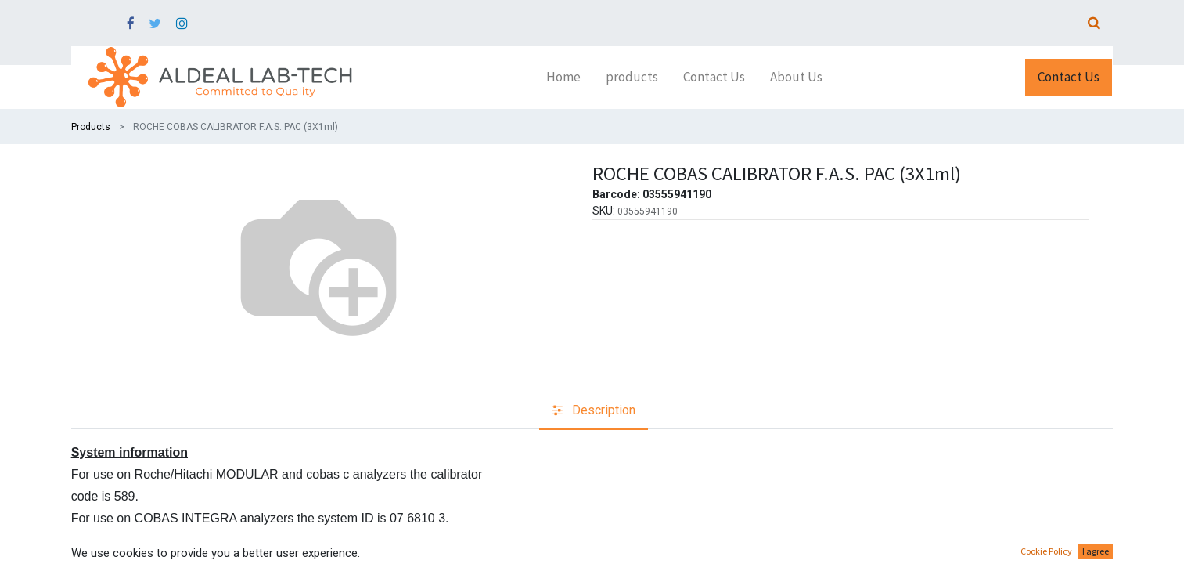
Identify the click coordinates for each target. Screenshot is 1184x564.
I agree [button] (1095, 551)
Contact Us (1068, 76)
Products (90, 126)
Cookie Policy (1046, 551)
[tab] (593, 411)
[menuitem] (563, 77)
